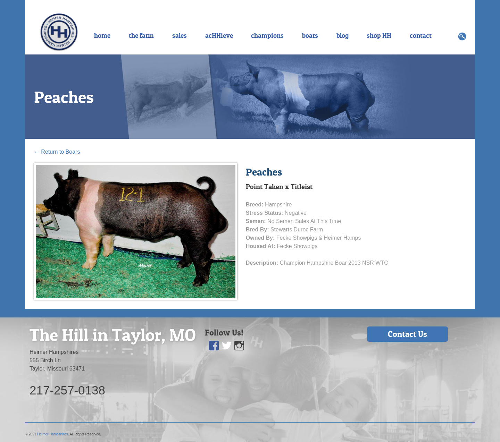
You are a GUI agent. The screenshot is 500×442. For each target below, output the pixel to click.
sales (179, 35)
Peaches (64, 97)
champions (267, 35)
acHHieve (219, 35)
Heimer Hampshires (52, 434)
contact (421, 35)
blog (342, 35)
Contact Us (407, 334)
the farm (141, 35)
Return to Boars (57, 152)
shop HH (379, 35)
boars (310, 35)
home (102, 35)
